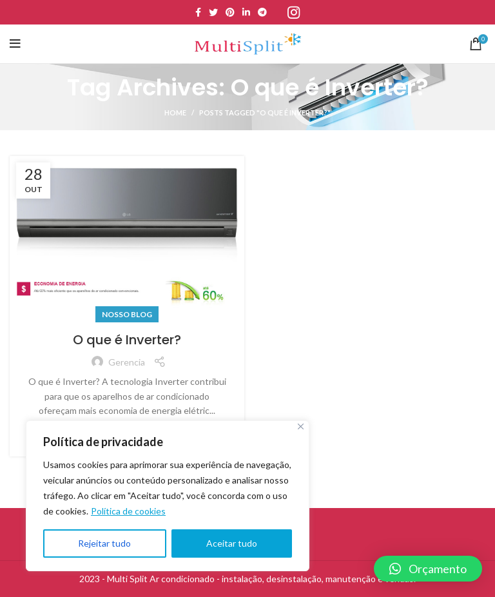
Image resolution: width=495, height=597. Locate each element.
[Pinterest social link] (230, 12)
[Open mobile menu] (15, 44)
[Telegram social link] (262, 12)
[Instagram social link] (294, 12)
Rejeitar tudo (104, 543)
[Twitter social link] (213, 12)
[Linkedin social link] (246, 12)
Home (175, 112)
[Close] (301, 426)
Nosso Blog (127, 314)
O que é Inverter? (127, 340)
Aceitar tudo (231, 543)
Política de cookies (128, 510)
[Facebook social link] (198, 12)
